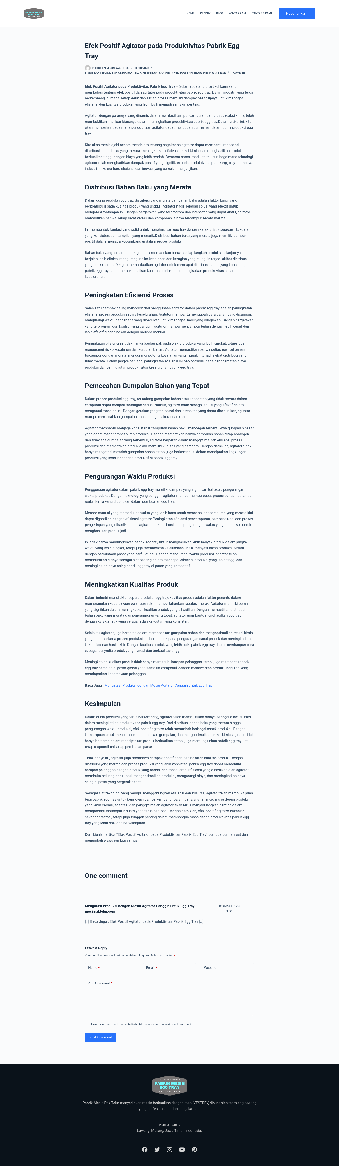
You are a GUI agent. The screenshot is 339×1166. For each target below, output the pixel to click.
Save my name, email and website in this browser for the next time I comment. (141, 1024)
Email (151, 968)
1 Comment (238, 72)
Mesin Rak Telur (214, 72)
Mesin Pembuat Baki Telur (183, 72)
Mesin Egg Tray (153, 72)
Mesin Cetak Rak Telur (125, 72)
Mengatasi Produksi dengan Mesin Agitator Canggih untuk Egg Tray (158, 685)
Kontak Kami (237, 13)
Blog (219, 13)
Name (94, 968)
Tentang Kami (262, 13)
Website (210, 968)
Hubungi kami (297, 13)
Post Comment (100, 1037)
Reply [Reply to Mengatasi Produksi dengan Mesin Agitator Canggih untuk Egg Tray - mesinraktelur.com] (228, 910)
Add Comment (100, 983)
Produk (205, 13)
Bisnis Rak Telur (96, 72)
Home (190, 13)
